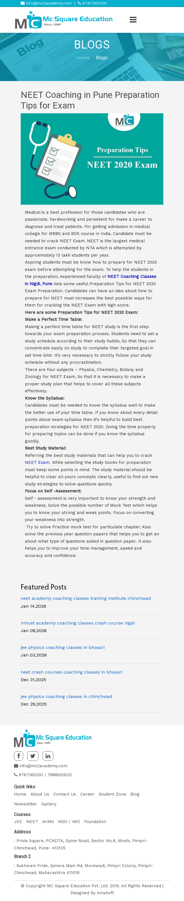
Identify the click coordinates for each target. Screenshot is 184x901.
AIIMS (48, 821)
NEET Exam (37, 462)
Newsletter (25, 803)
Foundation (95, 821)
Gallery (48, 803)
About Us (39, 794)
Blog (135, 794)
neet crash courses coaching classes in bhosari (71, 672)
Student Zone (112, 794)
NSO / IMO (69, 821)
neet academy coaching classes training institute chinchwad (86, 598)
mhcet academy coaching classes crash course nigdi (78, 623)
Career (87, 794)
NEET (32, 821)
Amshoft (105, 892)
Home (83, 57)
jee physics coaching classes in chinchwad (66, 696)
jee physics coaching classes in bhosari (63, 647)
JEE (18, 821)
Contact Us (64, 794)
